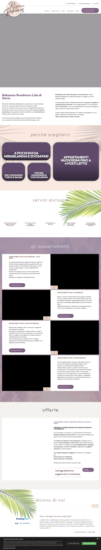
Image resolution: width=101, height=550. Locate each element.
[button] (34, 548)
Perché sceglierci (55, 11)
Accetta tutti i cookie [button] (89, 543)
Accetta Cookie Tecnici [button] (73, 543)
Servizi (63, 11)
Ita (94, 3)
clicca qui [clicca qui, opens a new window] (14, 546)
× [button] (99, 538)
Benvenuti (47, 11)
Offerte (77, 11)
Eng (97, 3)
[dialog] (50, 543)
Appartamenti (70, 11)
